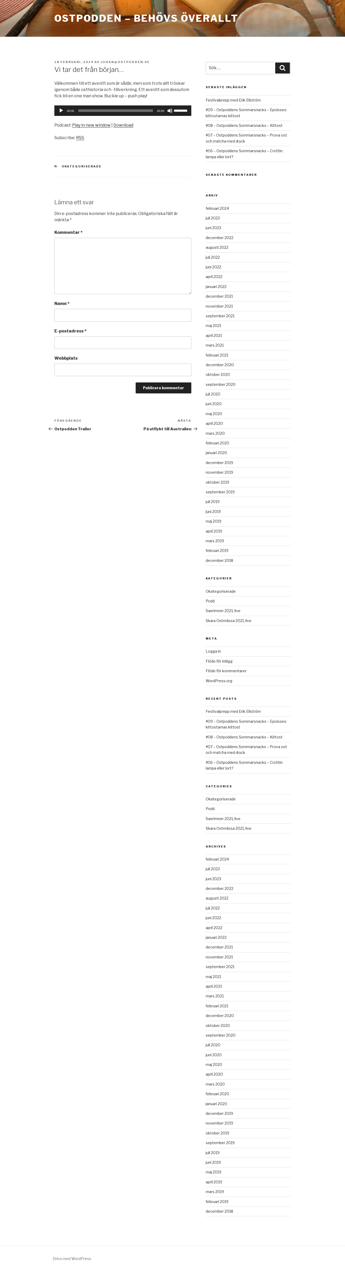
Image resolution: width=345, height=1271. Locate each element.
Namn (62, 303)
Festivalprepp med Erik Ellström (233, 100)
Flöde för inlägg (219, 661)
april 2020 (214, 423)
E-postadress (70, 331)
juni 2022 (213, 267)
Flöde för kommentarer (226, 671)
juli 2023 (213, 218)
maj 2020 (214, 413)
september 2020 (220, 384)
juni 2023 (213, 227)
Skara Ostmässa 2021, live (228, 620)
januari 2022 (216, 286)
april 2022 (214, 276)
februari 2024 (217, 208)
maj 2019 (213, 521)
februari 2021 (217, 355)
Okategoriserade (82, 166)
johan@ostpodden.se (125, 62)
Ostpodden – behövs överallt (146, 18)
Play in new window (91, 125)
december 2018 (219, 560)
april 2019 (214, 531)
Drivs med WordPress (72, 1258)
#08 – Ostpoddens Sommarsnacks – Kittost (244, 125)
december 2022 (219, 237)
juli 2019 (213, 501)
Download (123, 125)
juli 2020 (213, 394)
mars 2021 (215, 345)
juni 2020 (214, 404)
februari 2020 (217, 443)
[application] (122, 110)
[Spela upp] (61, 110)
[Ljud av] (169, 110)
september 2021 (220, 316)
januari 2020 (216, 452)
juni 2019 (213, 511)
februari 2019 (217, 550)
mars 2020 (215, 433)
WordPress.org (219, 681)
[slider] (115, 110)
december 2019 (219, 462)
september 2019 (220, 492)
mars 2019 (215, 541)
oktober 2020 (218, 374)
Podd (210, 601)
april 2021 (214, 335)
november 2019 (219, 472)
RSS (80, 137)
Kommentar (68, 232)
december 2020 (220, 365)
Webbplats (66, 358)
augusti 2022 (217, 247)
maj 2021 (213, 325)
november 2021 (219, 306)
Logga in (213, 651)
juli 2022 (213, 257)
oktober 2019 (217, 482)
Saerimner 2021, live (223, 610)
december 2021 (219, 296)
